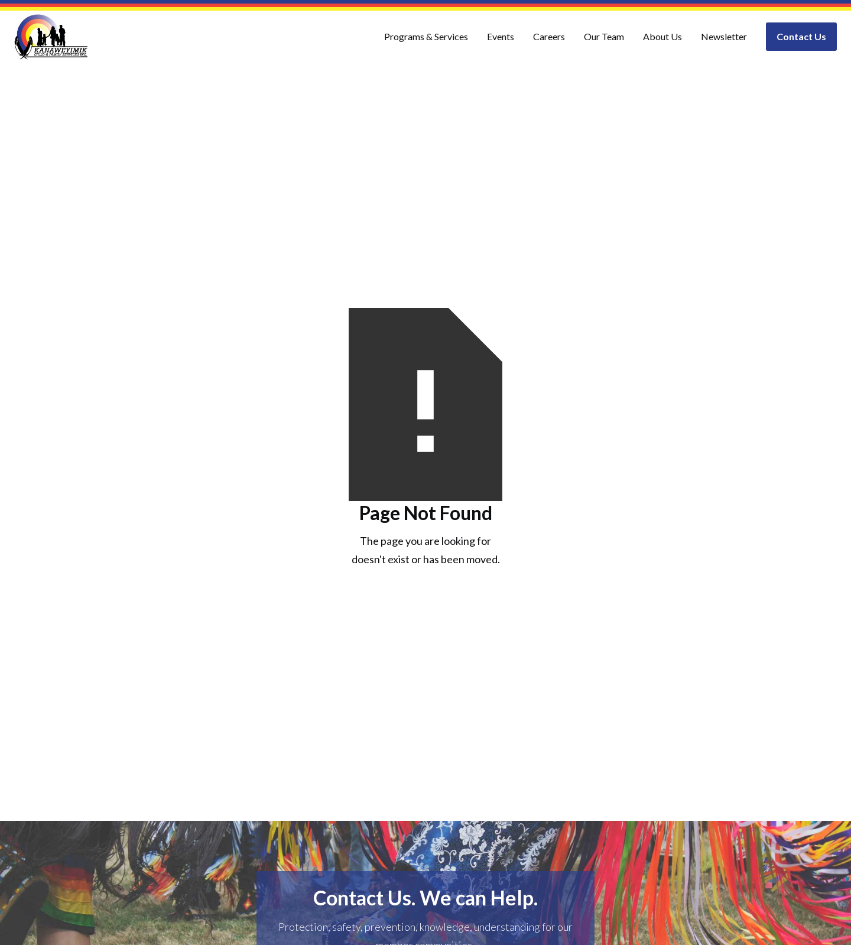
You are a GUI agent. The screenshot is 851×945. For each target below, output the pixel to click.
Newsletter (724, 36)
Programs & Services (426, 36)
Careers (549, 36)
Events (500, 36)
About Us (662, 36)
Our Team (604, 36)
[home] (51, 36)
